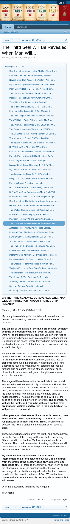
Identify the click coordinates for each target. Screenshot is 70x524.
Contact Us (57, 515)
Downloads (22, 27)
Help (66, 515)
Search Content (10, 32)
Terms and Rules (61, 520)
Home (8, 27)
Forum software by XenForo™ (14, 520)
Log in (61, 3)
